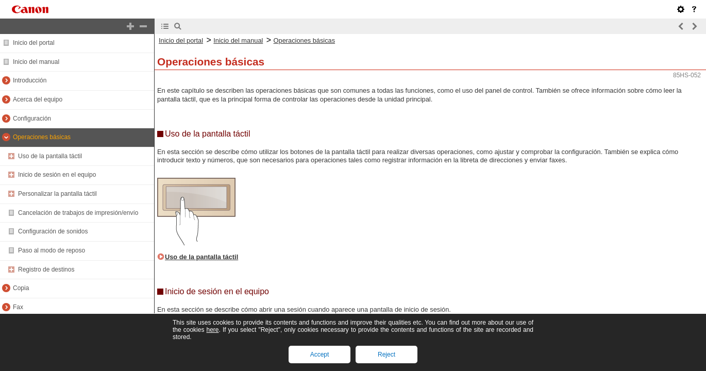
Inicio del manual (36, 61)
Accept (319, 354)
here (212, 329)
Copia (21, 288)
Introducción (29, 80)
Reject (386, 354)
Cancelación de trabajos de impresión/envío (78, 212)
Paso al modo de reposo (51, 250)
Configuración (32, 118)
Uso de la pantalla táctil (50, 156)
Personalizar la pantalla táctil (57, 193)
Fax (18, 307)
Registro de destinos (46, 269)
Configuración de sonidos (53, 231)
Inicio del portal (34, 42)
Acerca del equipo (37, 99)
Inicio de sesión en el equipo (57, 174)
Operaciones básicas (42, 137)
